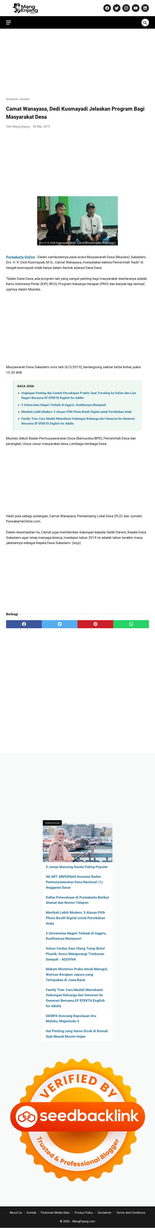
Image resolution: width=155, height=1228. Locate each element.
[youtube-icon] (135, 8)
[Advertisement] (77, 63)
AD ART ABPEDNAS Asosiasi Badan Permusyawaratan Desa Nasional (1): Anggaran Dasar (74, 882)
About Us (16, 1212)
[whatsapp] (131, 624)
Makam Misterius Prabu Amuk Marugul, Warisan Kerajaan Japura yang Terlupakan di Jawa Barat (77, 974)
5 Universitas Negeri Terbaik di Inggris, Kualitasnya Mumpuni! (63, 405)
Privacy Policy (84, 1212)
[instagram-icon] (125, 8)
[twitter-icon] (116, 8)
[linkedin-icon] (144, 8)
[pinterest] (95, 624)
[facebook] (24, 624)
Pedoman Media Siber (55, 1212)
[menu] (8, 22)
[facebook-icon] (106, 8)
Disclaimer (104, 1212)
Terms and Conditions (130, 1212)
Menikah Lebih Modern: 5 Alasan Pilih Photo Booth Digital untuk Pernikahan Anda (76, 412)
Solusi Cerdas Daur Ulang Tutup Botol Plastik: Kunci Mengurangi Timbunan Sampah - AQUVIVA (75, 953)
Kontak (31, 1212)
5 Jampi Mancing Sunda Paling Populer (77, 867)
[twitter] (60, 624)
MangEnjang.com (83, 1221)
